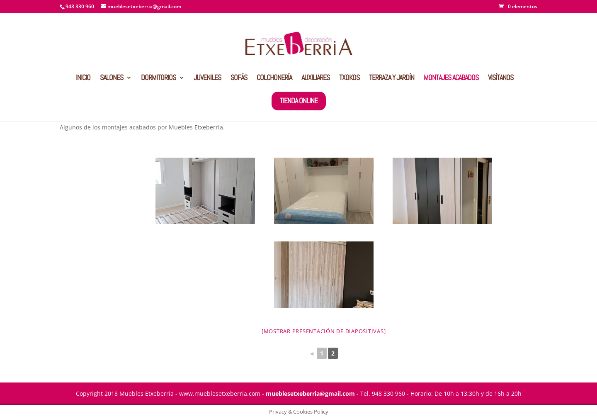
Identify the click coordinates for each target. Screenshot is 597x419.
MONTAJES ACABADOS (451, 78)
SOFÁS (239, 78)
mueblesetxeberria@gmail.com (310, 393)
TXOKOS (349, 78)
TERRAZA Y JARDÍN (391, 78)
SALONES (111, 78)
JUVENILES (207, 78)
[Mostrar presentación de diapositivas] (324, 331)
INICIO (83, 78)
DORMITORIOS (158, 78)
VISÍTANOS (500, 78)
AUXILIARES (315, 78)
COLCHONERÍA (274, 78)
